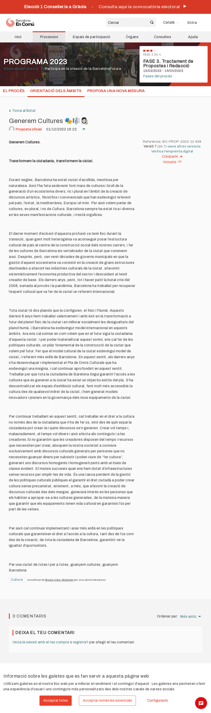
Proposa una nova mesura (116, 91)
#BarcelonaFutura (20, 69)
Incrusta (172, 162)
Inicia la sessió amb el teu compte (40, 642)
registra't (81, 642)
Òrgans (132, 37)
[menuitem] (171, 22)
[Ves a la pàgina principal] (20, 22)
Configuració (157, 700)
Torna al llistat (22, 111)
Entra (192, 23)
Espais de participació (91, 37)
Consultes (162, 37)
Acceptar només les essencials (107, 700)
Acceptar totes (55, 700)
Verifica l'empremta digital (172, 151)
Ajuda (193, 37)
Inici (18, 37)
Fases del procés (157, 76)
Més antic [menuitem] (188, 616)
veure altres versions (184, 146)
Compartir (172, 156)
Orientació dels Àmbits (56, 91)
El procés (14, 91)
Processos (49, 37)
